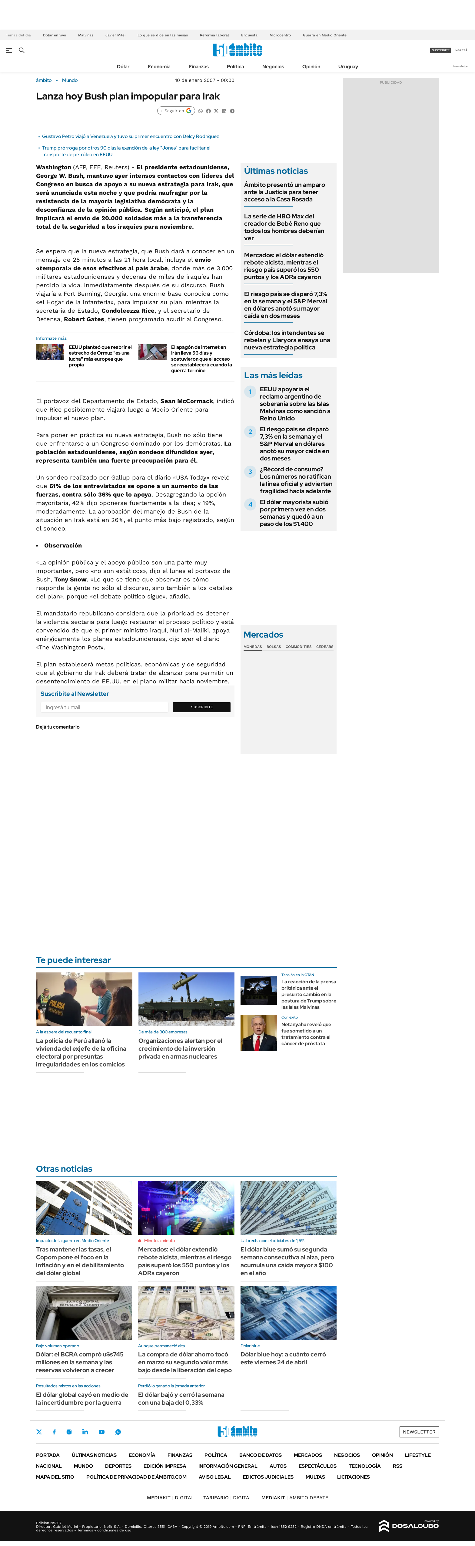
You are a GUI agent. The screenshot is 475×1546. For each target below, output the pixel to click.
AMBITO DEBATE (294, 1498)
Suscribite (202, 707)
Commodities (299, 647)
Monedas (253, 647)
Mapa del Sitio (55, 1477)
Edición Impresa (165, 1466)
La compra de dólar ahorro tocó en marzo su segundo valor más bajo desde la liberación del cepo (185, 1362)
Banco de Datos (260, 1455)
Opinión (311, 66)
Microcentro (280, 35)
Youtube (101, 1432)
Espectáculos (318, 1466)
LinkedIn (85, 1432)
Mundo (70, 80)
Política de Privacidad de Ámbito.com (136, 1477)
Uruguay (348, 66)
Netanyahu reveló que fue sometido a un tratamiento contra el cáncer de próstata (306, 1033)
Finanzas (199, 66)
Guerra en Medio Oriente (325, 35)
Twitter (39, 1432)
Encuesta (249, 35)
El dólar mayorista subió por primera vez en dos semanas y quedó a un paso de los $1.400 (294, 513)
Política (235, 66)
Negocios (273, 66)
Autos (278, 1466)
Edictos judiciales (268, 1477)
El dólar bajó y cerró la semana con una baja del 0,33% (181, 1398)
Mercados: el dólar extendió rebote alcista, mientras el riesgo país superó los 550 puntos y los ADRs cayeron (284, 266)
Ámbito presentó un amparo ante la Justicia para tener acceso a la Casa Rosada (284, 192)
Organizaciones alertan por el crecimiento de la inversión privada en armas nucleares (180, 1048)
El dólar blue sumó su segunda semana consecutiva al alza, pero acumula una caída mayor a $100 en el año (287, 1261)
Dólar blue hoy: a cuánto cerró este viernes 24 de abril (283, 1358)
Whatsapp (118, 1432)
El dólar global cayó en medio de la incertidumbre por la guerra (82, 1398)
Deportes (118, 1466)
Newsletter (461, 66)
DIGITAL (170, 1498)
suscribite (441, 50)
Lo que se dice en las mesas (163, 35)
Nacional (49, 1466)
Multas (315, 1477)
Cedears (325, 647)
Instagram (69, 1432)
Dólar (123, 66)
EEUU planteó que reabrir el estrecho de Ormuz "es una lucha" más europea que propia (100, 356)
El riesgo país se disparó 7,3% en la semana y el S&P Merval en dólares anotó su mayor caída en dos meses (285, 305)
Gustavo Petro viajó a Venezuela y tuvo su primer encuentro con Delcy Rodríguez (130, 136)
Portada (48, 1455)
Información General (227, 1466)
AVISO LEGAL (215, 1477)
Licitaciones (353, 1477)
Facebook (54, 1432)
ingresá (460, 50)
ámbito (44, 80)
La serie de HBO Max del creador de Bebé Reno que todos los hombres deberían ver (284, 227)
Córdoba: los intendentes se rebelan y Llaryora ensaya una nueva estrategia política (287, 340)
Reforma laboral (214, 35)
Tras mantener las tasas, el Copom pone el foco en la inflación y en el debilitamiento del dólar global (80, 1261)
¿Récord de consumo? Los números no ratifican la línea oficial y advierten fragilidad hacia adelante (296, 480)
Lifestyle (418, 1455)
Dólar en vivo (54, 35)
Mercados (308, 1455)
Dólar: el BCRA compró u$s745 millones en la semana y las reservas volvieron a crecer (80, 1362)
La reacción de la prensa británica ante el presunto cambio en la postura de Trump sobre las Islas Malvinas (308, 994)
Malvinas (85, 35)
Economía (159, 66)
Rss (397, 1466)
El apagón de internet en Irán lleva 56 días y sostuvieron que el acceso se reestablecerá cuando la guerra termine (201, 359)
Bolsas (274, 647)
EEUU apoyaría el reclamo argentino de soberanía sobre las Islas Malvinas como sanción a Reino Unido (295, 403)
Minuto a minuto (159, 1240)
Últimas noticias (94, 1455)
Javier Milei (115, 35)
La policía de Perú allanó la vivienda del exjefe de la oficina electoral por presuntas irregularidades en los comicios (81, 1052)
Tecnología (365, 1466)
